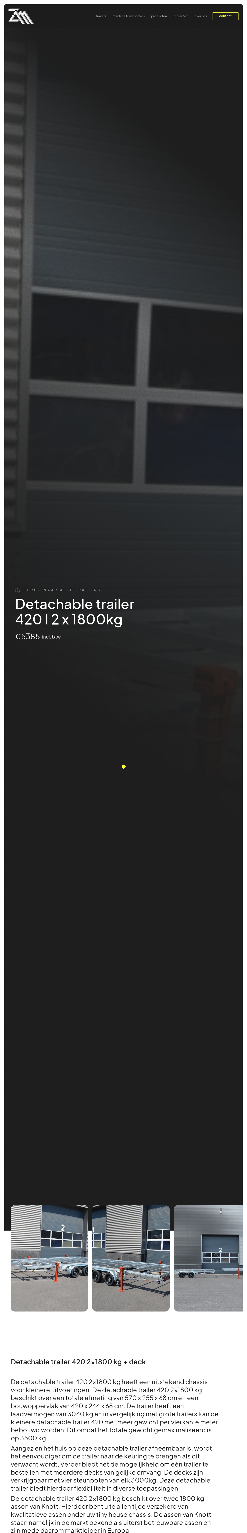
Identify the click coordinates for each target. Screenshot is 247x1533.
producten (159, 16)
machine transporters (129, 16)
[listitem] (49, 1258)
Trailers (101, 16)
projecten (180, 16)
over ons (200, 16)
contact (225, 16)
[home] (21, 16)
